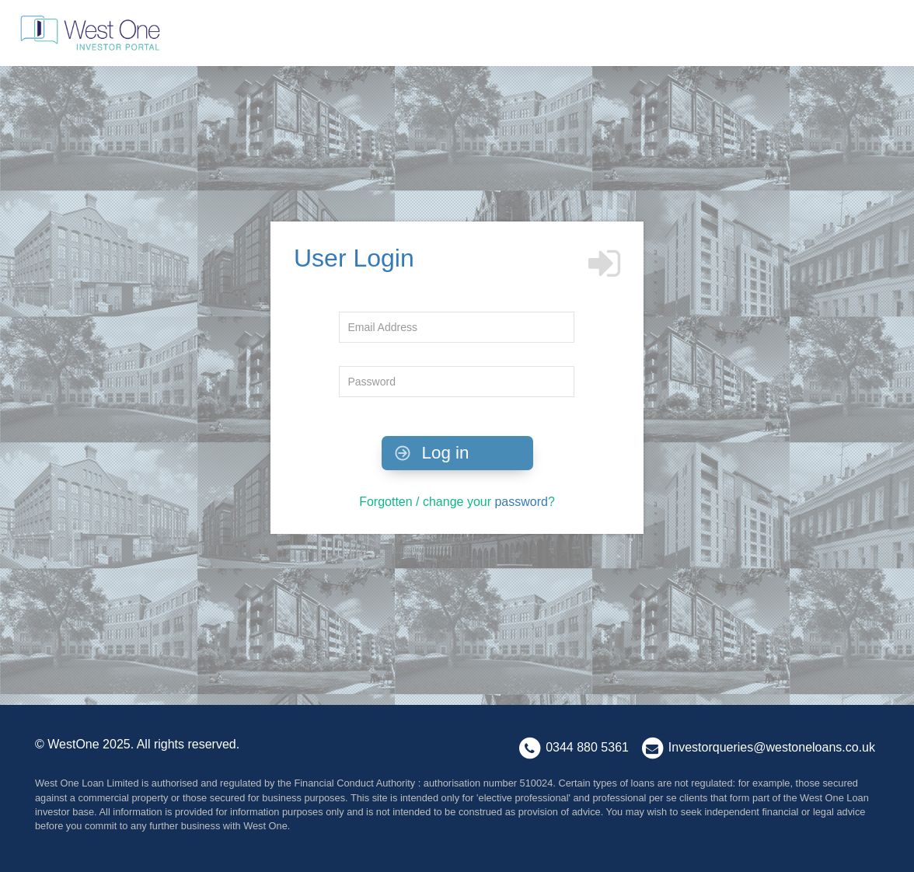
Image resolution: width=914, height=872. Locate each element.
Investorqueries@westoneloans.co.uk (771, 748)
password (520, 501)
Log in (430, 452)
